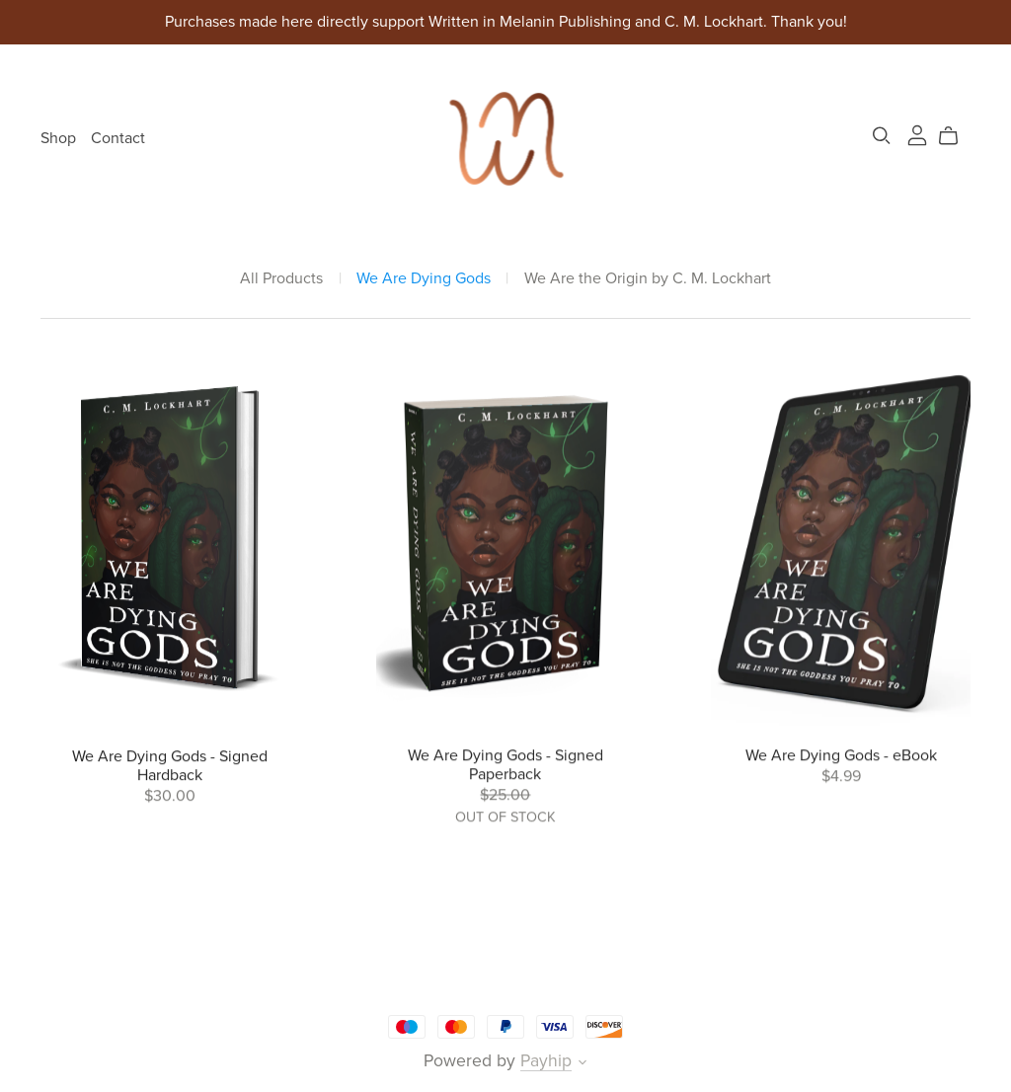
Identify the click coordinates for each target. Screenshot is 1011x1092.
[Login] (917, 134)
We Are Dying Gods (423, 279)
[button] (582, 1064)
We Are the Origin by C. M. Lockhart (647, 279)
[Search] (882, 135)
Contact (118, 138)
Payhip (546, 1061)
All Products (281, 279)
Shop (58, 138)
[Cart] (956, 136)
